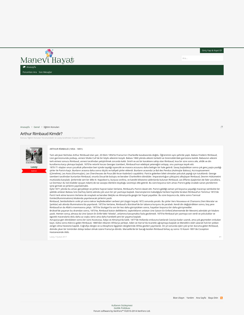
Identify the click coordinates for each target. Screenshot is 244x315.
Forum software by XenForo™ (122, 310)
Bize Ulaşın (178, 297)
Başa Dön (213, 297)
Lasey (59, 137)
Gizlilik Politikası (122, 308)
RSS (221, 298)
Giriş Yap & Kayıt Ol (212, 50)
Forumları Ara (30, 72)
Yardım (190, 297)
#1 (220, 237)
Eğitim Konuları (34, 137)
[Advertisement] (101, 23)
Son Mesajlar (45, 72)
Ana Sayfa (201, 297)
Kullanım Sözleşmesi (121, 305)
